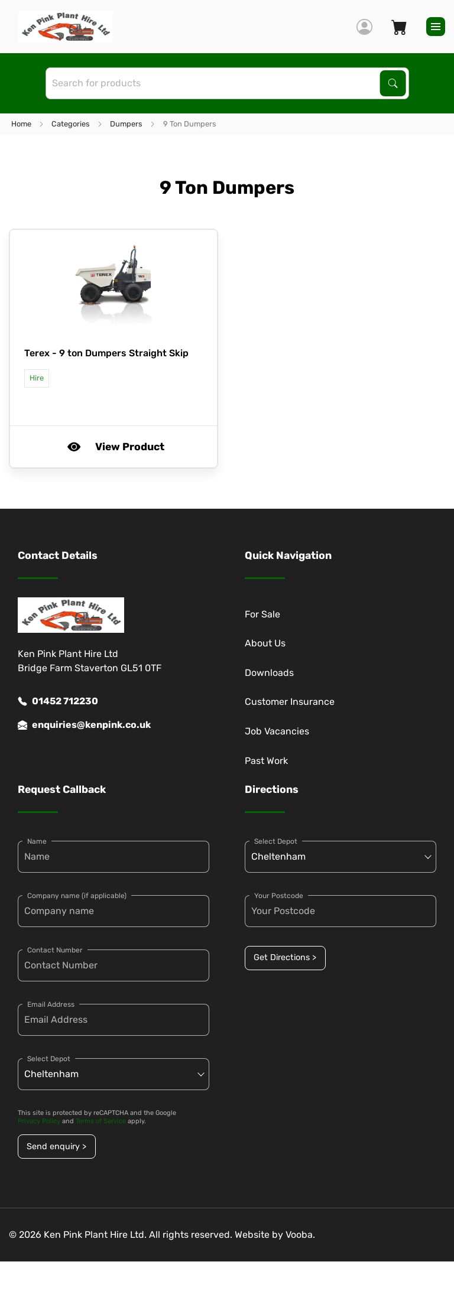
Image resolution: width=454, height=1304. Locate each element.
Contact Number (55, 950)
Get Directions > (285, 957)
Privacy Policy (39, 1121)
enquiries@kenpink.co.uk (84, 725)
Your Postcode (278, 896)
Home (21, 123)
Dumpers (126, 123)
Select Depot (48, 1059)
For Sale (262, 614)
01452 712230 (58, 701)
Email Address (50, 1004)
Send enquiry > (56, 1147)
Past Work (266, 760)
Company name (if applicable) (77, 896)
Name (37, 841)
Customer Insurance (290, 701)
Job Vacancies (277, 731)
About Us (265, 643)
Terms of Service (101, 1121)
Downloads (269, 672)
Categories (70, 123)
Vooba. (300, 1234)
